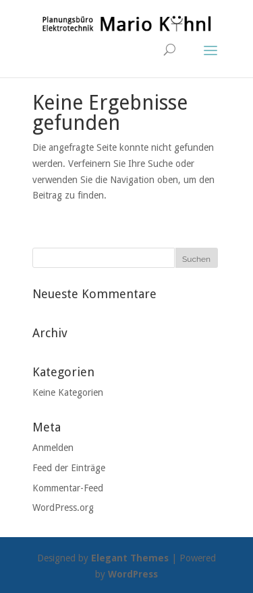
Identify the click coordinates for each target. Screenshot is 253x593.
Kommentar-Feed (67, 488)
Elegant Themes (130, 558)
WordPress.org (63, 507)
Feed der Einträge (68, 467)
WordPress (133, 574)
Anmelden (53, 447)
